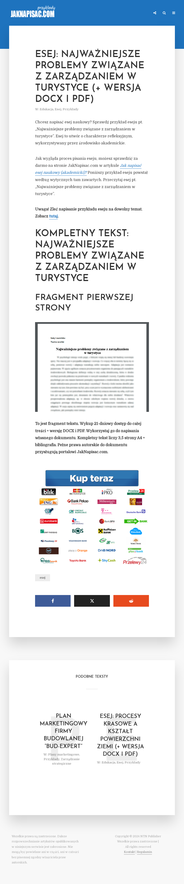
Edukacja (46, 109)
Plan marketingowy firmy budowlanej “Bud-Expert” (63, 731)
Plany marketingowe (63, 754)
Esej (58, 109)
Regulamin (144, 852)
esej (42, 577)
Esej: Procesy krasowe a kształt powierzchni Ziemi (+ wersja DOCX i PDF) (120, 735)
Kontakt (129, 852)
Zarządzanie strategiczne (66, 761)
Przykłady (71, 109)
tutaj (53, 216)
